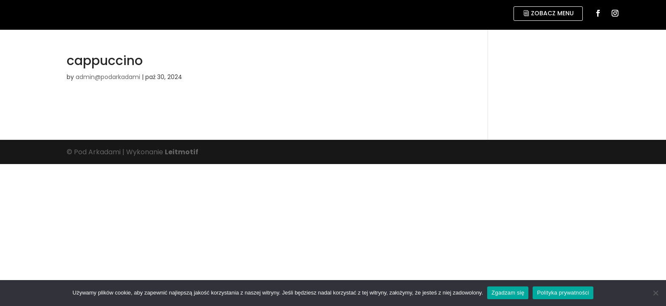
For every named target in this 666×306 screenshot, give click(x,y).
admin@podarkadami (108, 77)
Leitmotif (181, 152)
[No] (655, 293)
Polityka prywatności (563, 292)
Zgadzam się (507, 292)
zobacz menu (552, 13)
